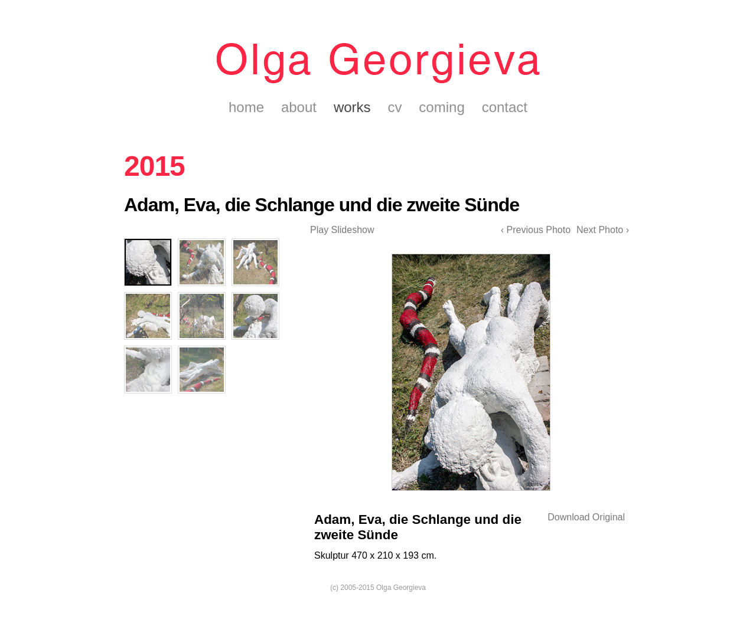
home (246, 107)
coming (441, 107)
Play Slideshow (342, 230)
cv (394, 107)
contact (504, 107)
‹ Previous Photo (536, 230)
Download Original (586, 517)
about (299, 107)
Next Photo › (602, 230)
